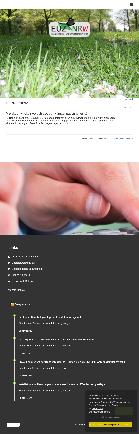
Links (13, 248)
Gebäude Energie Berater (122, 139)
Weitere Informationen (110, 417)
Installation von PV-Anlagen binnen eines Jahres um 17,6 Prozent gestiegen (62, 384)
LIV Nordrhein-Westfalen (23, 256)
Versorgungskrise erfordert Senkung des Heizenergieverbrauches (57, 339)
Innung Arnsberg (19, 275)
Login (75, 425)
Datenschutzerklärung (99, 412)
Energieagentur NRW (21, 262)
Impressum (97, 408)
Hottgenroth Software (21, 281)
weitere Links (16, 290)
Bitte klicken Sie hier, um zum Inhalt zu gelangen (45, 323)
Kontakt (82, 425)
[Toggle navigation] (132, 7)
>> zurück (129, 99)
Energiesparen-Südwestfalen (25, 269)
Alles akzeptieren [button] (111, 425)
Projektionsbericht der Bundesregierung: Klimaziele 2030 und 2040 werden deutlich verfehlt (72, 362)
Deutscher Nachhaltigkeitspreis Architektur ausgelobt (50, 317)
